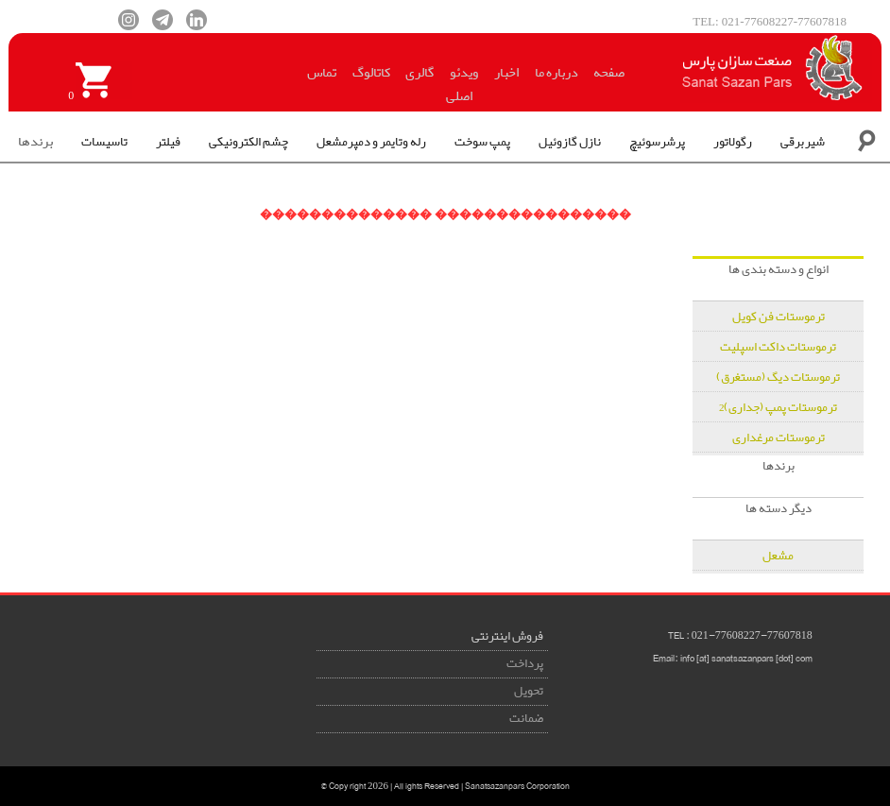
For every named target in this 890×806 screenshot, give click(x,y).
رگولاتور (732, 142)
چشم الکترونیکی (248, 142)
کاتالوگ (371, 72)
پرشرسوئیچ (657, 142)
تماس (321, 72)
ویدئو (464, 72)
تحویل (528, 691)
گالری (419, 72)
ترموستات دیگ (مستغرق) (778, 377)
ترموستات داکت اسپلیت (778, 347)
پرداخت (524, 664)
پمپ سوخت (482, 142)
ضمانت (526, 718)
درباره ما (556, 72)
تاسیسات (104, 142)
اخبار (506, 72)
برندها (35, 141)
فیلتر (168, 142)
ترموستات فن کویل (778, 317)
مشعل (778, 556)
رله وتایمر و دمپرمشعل (371, 142)
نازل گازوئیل (570, 142)
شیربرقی (802, 142)
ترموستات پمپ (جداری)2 (778, 408)
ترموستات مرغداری (778, 438)
